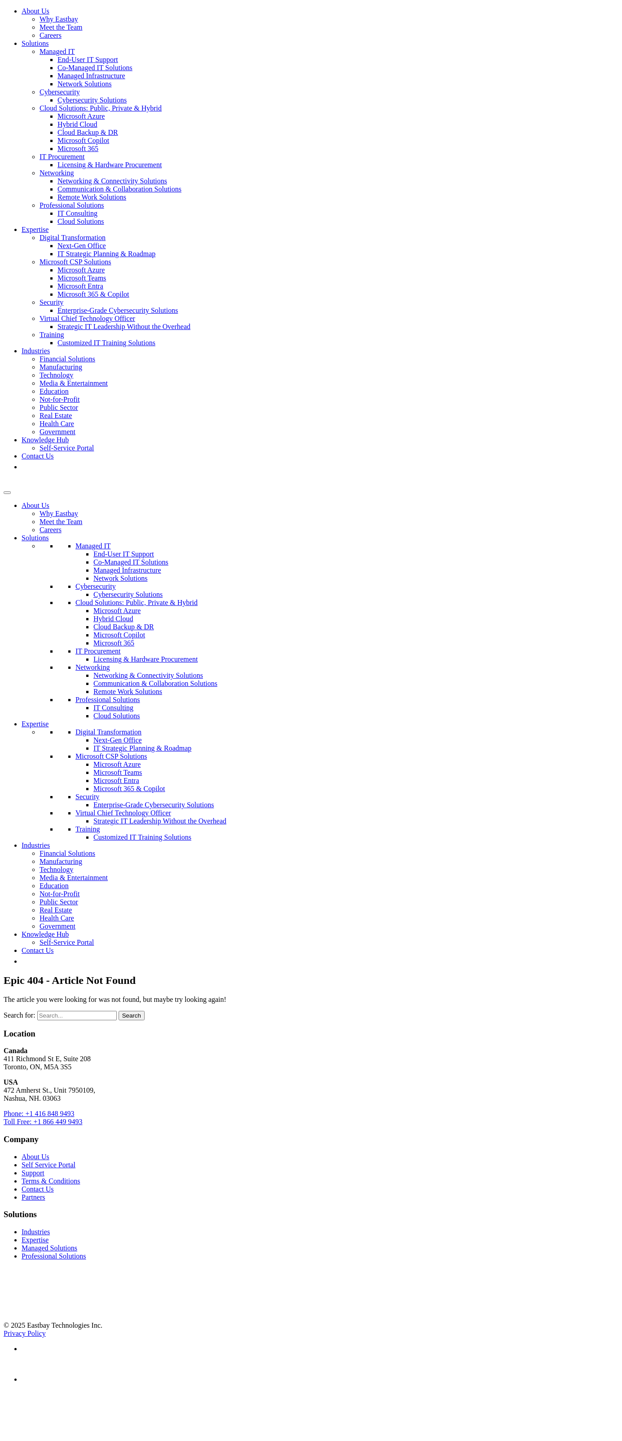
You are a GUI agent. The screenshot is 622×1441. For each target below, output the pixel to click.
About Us (35, 11)
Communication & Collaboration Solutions (119, 189)
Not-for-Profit (59, 399)
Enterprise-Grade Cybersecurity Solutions (117, 310)
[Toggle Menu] (7, 492)
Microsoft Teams (81, 278)
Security (51, 302)
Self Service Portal (48, 1165)
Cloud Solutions (80, 221)
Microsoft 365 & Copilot (93, 294)
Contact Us (38, 456)
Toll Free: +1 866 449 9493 (43, 1121)
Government (57, 432)
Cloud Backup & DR (87, 132)
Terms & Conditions (51, 1181)
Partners (33, 1197)
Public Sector (59, 407)
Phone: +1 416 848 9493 (39, 1113)
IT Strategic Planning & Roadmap (106, 254)
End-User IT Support (87, 59)
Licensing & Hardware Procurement (109, 165)
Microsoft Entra (80, 286)
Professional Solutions (72, 205)
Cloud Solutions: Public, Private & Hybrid (101, 108)
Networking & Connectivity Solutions (112, 181)
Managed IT (57, 51)
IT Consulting (77, 213)
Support (33, 1173)
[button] (26, 467)
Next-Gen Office (81, 245)
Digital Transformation (73, 237)
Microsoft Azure (81, 116)
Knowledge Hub (45, 440)
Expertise (35, 229)
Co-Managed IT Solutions (94, 67)
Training (52, 334)
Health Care (57, 423)
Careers (51, 35)
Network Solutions (84, 84)
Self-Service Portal (67, 448)
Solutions (35, 43)
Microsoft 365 (77, 148)
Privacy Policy (25, 1333)
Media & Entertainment (74, 383)
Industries (36, 351)
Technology (56, 375)
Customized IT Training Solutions (106, 343)
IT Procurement (62, 156)
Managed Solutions (49, 1248)
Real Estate (56, 415)
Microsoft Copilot (83, 140)
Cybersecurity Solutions (92, 100)
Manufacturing (61, 367)
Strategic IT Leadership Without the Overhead (123, 326)
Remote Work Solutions (91, 197)
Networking (57, 173)
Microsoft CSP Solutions (75, 262)
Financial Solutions (67, 359)
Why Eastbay (59, 19)
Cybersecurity (60, 92)
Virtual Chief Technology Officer (87, 318)
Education (54, 391)
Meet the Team (61, 27)
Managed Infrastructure (91, 76)
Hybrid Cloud (77, 124)
